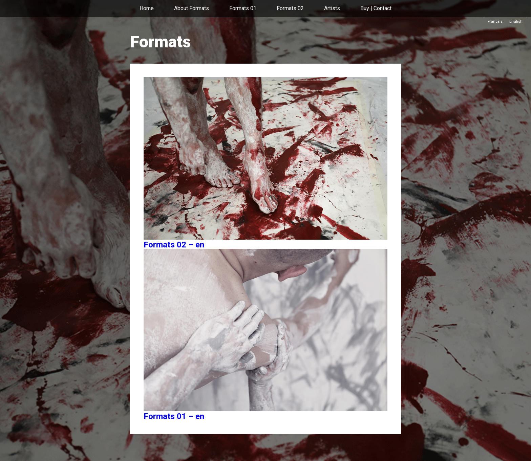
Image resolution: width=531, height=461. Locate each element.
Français (495, 21)
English (516, 21)
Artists (332, 8)
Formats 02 (290, 8)
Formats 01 (242, 8)
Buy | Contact (375, 8)
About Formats (191, 8)
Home (147, 8)
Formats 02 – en (174, 244)
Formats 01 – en (174, 416)
